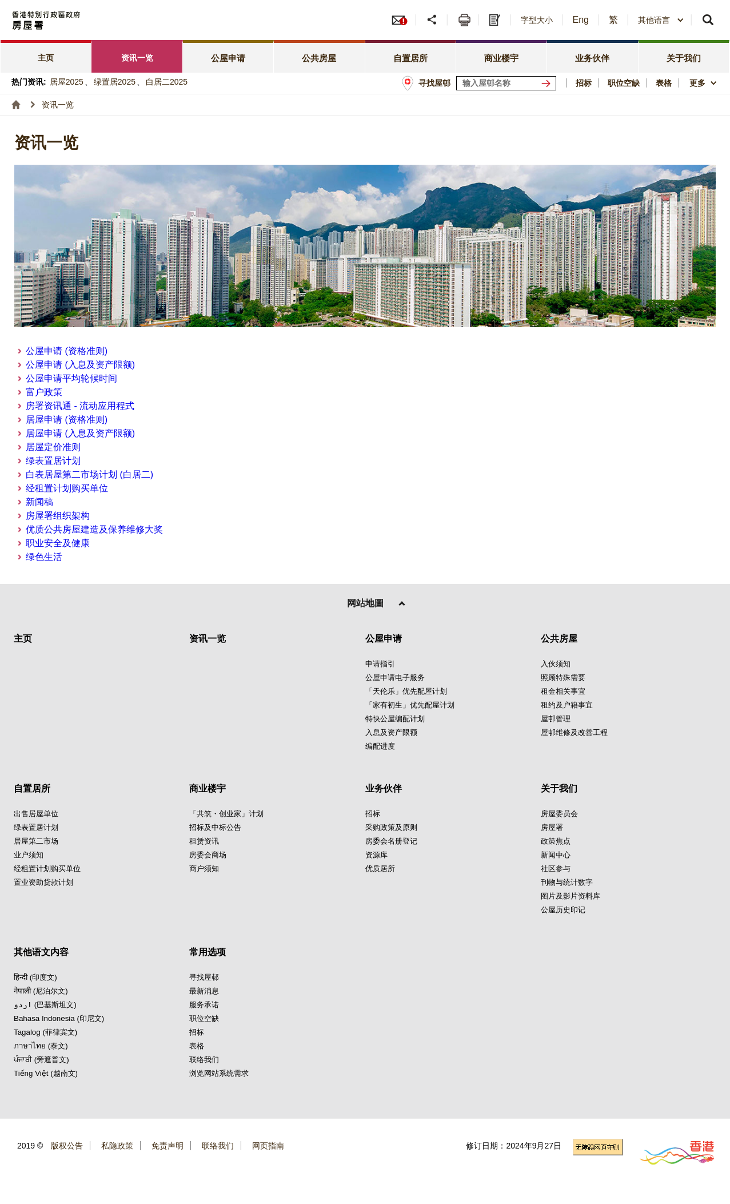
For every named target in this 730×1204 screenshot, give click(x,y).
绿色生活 (44, 557)
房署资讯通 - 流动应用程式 (80, 406)
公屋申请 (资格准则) (66, 351)
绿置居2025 (114, 81)
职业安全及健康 (58, 543)
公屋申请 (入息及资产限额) (80, 364)
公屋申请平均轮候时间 (71, 378)
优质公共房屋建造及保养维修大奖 (94, 529)
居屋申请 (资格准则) (66, 419)
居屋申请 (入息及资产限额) (80, 433)
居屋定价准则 (53, 447)
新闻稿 (39, 502)
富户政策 (44, 392)
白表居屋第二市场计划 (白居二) (89, 474)
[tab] (46, 56)
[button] (433, 20)
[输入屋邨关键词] (506, 83)
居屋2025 (66, 81)
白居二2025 (167, 81)
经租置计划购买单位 (67, 488)
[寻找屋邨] (548, 83)
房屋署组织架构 (58, 515)
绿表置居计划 (53, 461)
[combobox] (661, 20)
